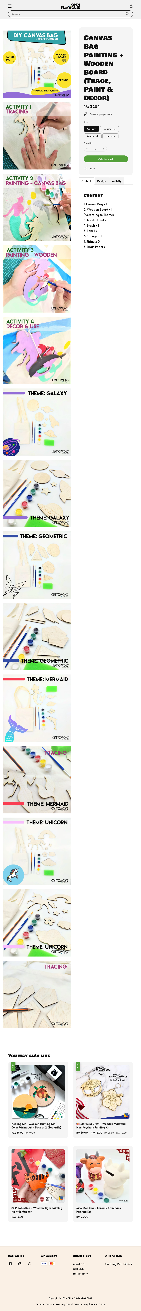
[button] (9, 6)
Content (86, 181)
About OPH (79, 1264)
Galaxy (91, 128)
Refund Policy (98, 1304)
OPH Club (78, 1268)
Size (86, 121)
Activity (116, 181)
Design (101, 181)
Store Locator (80, 1273)
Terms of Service (45, 1304)
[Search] (127, 14)
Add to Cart (105, 158)
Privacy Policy (81, 1304)
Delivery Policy (64, 1304)
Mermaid (92, 136)
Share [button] (89, 168)
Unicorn (110, 136)
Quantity (88, 143)
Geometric (109, 128)
